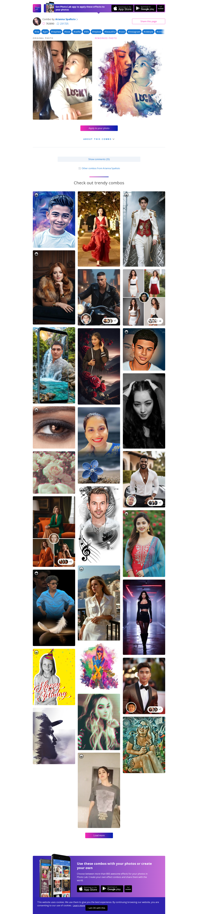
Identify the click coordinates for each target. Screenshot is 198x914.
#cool (122, 31)
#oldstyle (148, 31)
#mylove (96, 31)
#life (86, 31)
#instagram (134, 31)
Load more (99, 835)
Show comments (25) (99, 159)
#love (67, 31)
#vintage (161, 31)
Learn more (79, 905)
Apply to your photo (99, 128)
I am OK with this (96, 907)
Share (149, 21)
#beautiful (109, 31)
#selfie (77, 31)
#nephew (56, 31)
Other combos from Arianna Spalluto (99, 168)
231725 (62, 23)
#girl (45, 31)
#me (36, 31)
